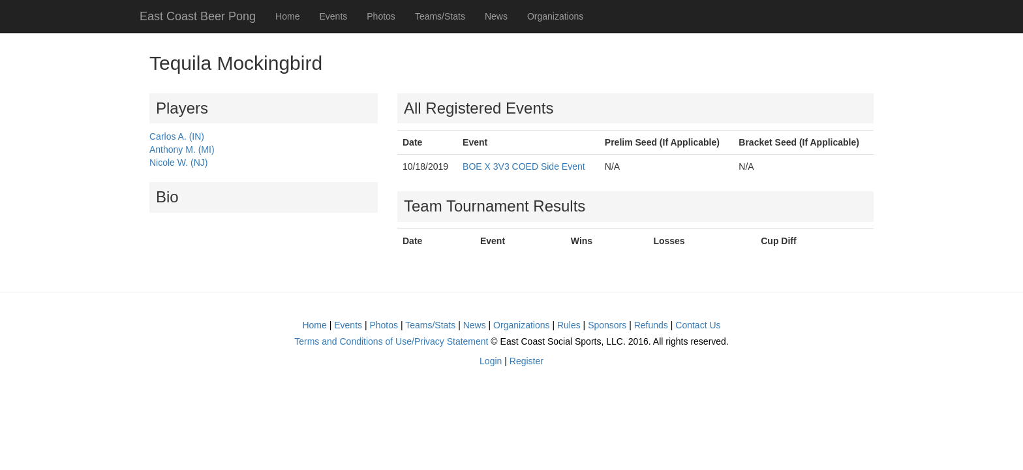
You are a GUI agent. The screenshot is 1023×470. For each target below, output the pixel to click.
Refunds (651, 325)
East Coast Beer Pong (198, 16)
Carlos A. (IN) (176, 136)
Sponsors (607, 325)
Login (491, 361)
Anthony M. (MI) (182, 149)
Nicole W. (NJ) (178, 162)
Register (526, 361)
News (496, 16)
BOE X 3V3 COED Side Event (524, 166)
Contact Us (697, 325)
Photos (381, 16)
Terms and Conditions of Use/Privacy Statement (391, 341)
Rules (569, 325)
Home (287, 16)
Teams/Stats (440, 16)
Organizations (555, 16)
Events (333, 16)
